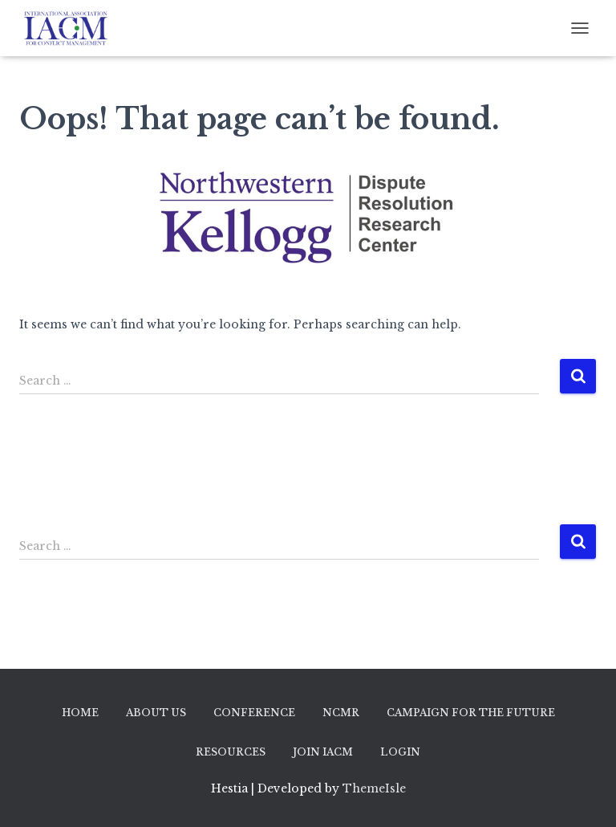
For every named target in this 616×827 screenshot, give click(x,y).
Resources (230, 752)
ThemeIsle (374, 788)
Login (400, 752)
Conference (254, 713)
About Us (156, 713)
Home (80, 713)
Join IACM (323, 752)
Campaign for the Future (471, 713)
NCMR (340, 713)
